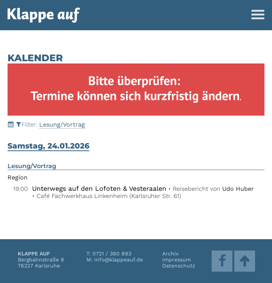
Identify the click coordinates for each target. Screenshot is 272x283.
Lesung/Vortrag (62, 124)
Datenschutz (178, 266)
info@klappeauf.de (118, 260)
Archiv (170, 254)
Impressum (176, 260)
